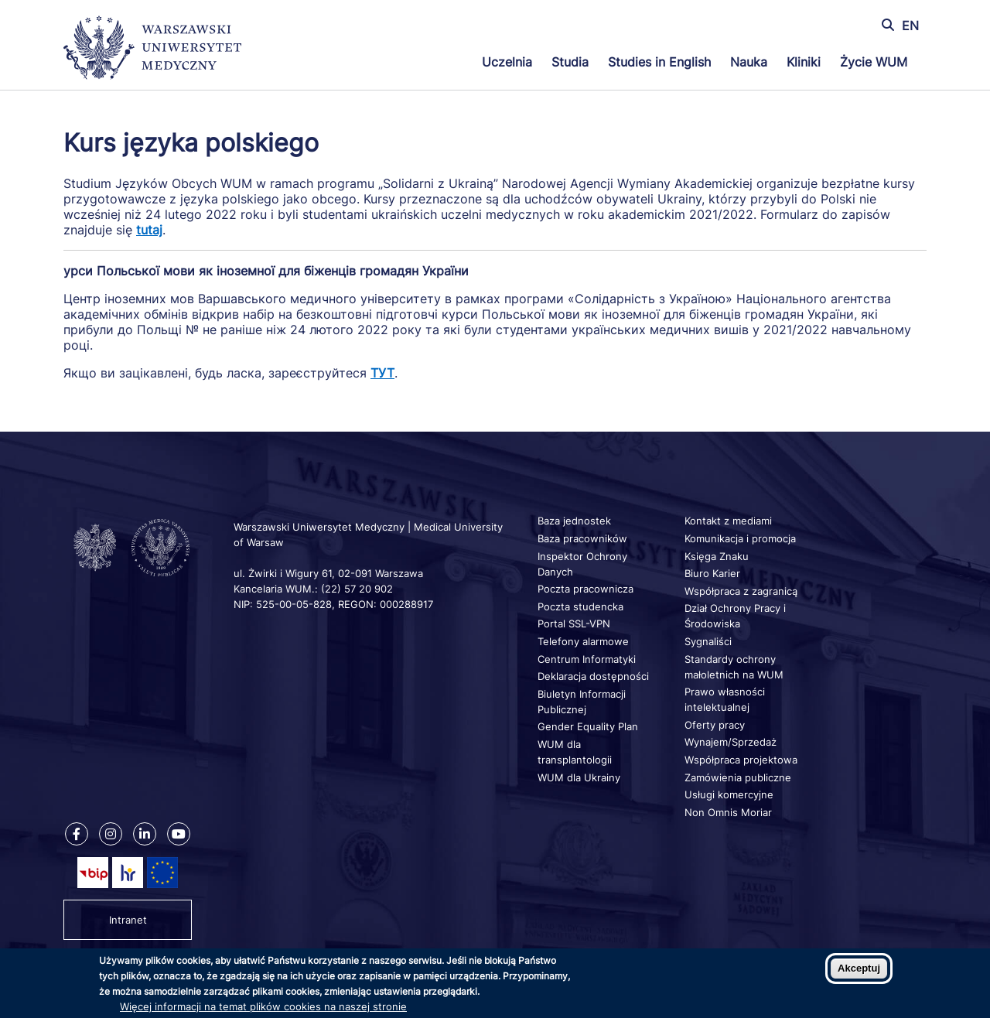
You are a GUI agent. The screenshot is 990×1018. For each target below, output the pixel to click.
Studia (570, 62)
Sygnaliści (708, 641)
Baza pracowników (582, 538)
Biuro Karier (712, 573)
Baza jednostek (574, 520)
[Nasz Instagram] (110, 833)
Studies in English (659, 62)
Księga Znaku (716, 556)
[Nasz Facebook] (76, 833)
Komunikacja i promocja (740, 538)
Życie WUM (873, 62)
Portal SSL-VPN (574, 623)
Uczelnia (507, 62)
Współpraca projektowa (740, 759)
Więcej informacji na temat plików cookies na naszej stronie (263, 1006)
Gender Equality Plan (588, 726)
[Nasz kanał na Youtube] (178, 833)
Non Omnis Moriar (728, 812)
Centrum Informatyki (587, 659)
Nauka (748, 62)
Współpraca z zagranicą (740, 591)
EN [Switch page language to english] (910, 25)
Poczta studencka (580, 606)
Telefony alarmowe (583, 641)
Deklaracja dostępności (593, 676)
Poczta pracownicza (585, 588)
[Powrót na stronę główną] (152, 49)
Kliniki (804, 62)
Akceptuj (859, 968)
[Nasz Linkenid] (144, 833)
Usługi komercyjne (728, 794)
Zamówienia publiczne (737, 777)
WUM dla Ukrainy (579, 777)
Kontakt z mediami (728, 520)
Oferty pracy (714, 725)
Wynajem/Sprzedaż (730, 742)
